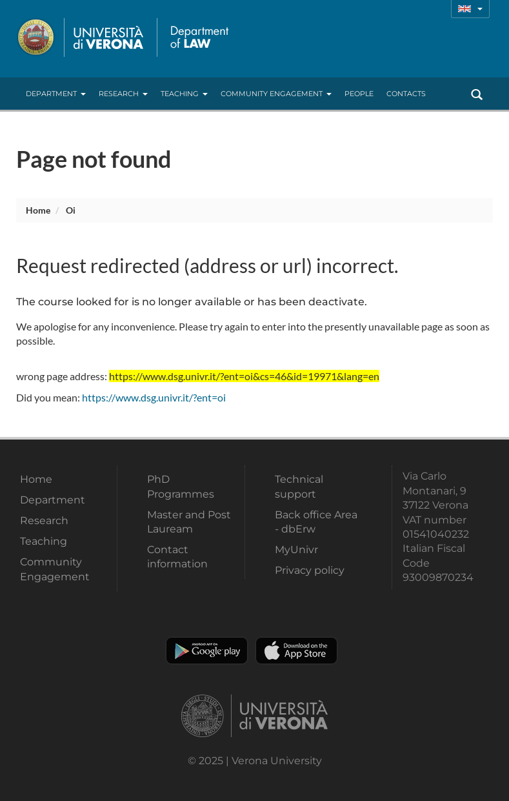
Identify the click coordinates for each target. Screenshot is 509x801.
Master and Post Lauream (189, 522)
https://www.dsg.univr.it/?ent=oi (154, 397)
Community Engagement (276, 93)
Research (123, 93)
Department (56, 93)
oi (70, 210)
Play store (206, 651)
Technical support (299, 486)
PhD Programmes (180, 486)
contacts (406, 93)
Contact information (177, 556)
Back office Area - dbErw (316, 522)
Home (38, 210)
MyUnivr (296, 549)
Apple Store (296, 651)
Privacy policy (309, 570)
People (359, 93)
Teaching (184, 93)
